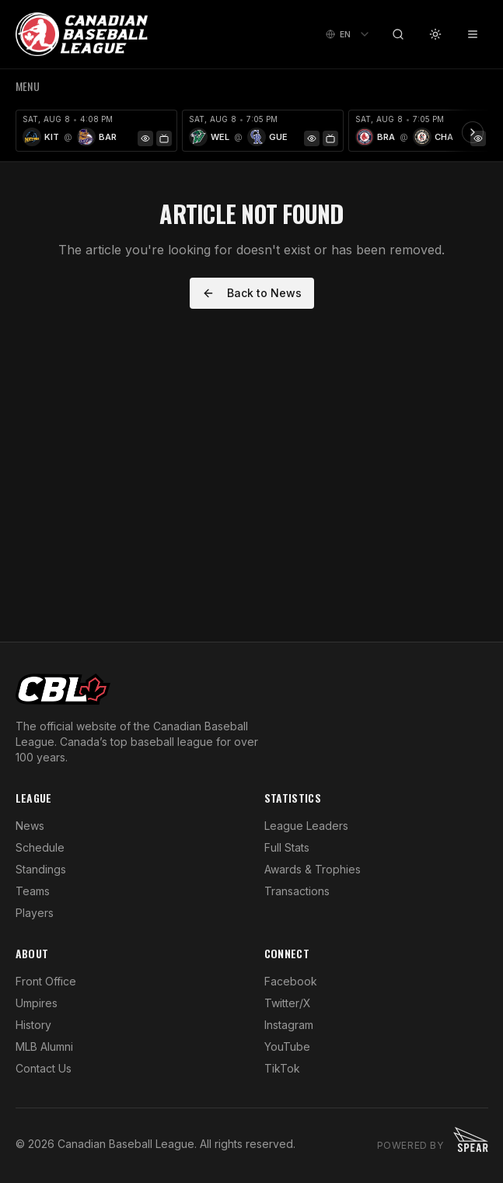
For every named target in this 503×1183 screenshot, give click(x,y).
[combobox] (348, 34)
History (33, 1024)
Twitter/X (287, 1003)
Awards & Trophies (312, 869)
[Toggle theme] (435, 34)
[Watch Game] (164, 138)
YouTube (287, 1046)
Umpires (37, 1003)
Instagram (288, 1024)
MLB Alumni (44, 1046)
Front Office (46, 981)
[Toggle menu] (472, 34)
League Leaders (306, 825)
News (30, 825)
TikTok (282, 1068)
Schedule (40, 847)
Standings (41, 869)
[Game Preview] (145, 138)
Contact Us (44, 1068)
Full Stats (286, 847)
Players (35, 912)
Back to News (252, 292)
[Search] (398, 34)
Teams (33, 891)
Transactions (297, 891)
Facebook (290, 981)
